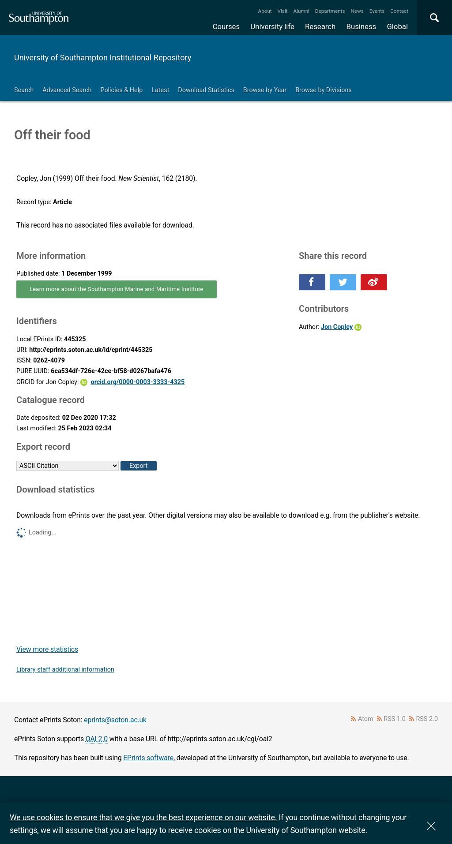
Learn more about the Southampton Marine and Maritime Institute (116, 289)
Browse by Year (264, 90)
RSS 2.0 (427, 719)
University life (272, 26)
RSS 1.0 (395, 719)
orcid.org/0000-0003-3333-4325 (138, 382)
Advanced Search (66, 90)
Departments (330, 11)
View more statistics (47, 649)
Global (397, 26)
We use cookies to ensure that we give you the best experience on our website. (144, 817)
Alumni (301, 11)
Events (377, 11)
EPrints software (148, 758)
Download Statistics (206, 90)
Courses (226, 26)
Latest (160, 90)
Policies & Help (121, 90)
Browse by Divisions (323, 90)
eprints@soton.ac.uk (115, 720)
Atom (365, 719)
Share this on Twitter (343, 282)
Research (320, 26)
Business (362, 26)
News (356, 11)
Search (24, 90)
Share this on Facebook (312, 282)
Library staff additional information (65, 669)
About (265, 11)
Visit (283, 11)
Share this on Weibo (374, 282)
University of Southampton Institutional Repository (102, 57)
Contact (399, 11)
